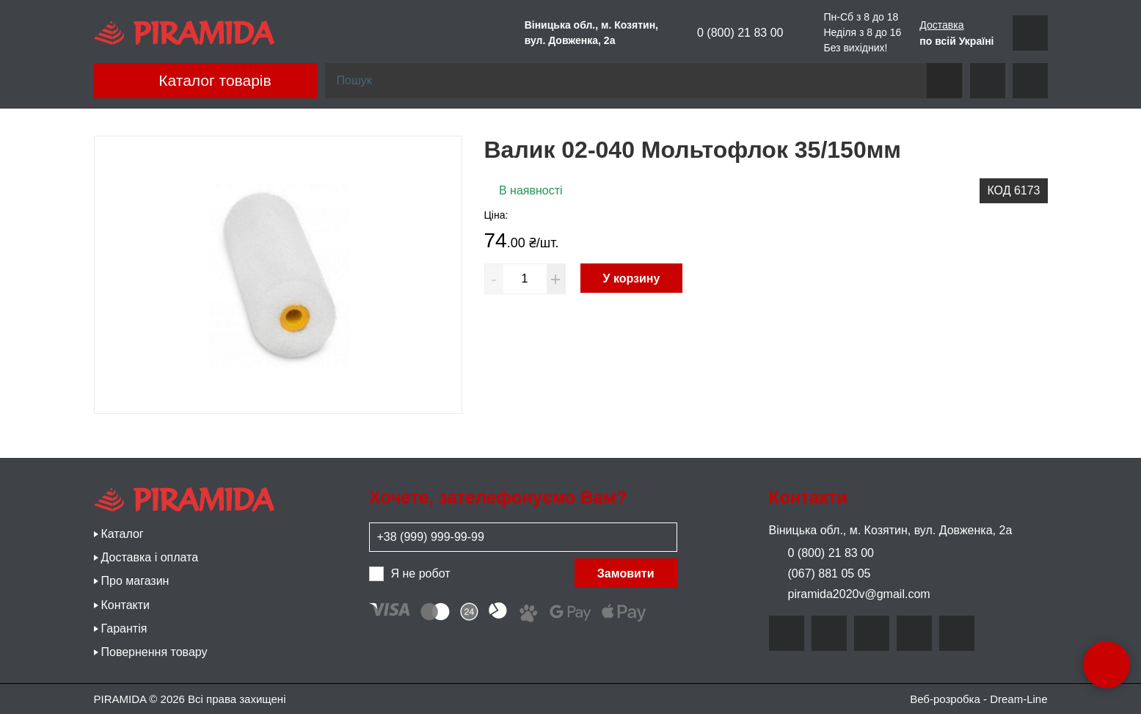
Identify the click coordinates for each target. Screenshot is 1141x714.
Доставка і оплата (150, 557)
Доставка (941, 24)
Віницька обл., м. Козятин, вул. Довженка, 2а (891, 530)
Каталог (122, 534)
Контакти (125, 605)
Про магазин (135, 581)
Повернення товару (154, 652)
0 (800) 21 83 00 (730, 32)
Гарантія (124, 628)
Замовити (626, 573)
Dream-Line (1018, 699)
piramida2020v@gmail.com (849, 594)
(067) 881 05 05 (820, 573)
